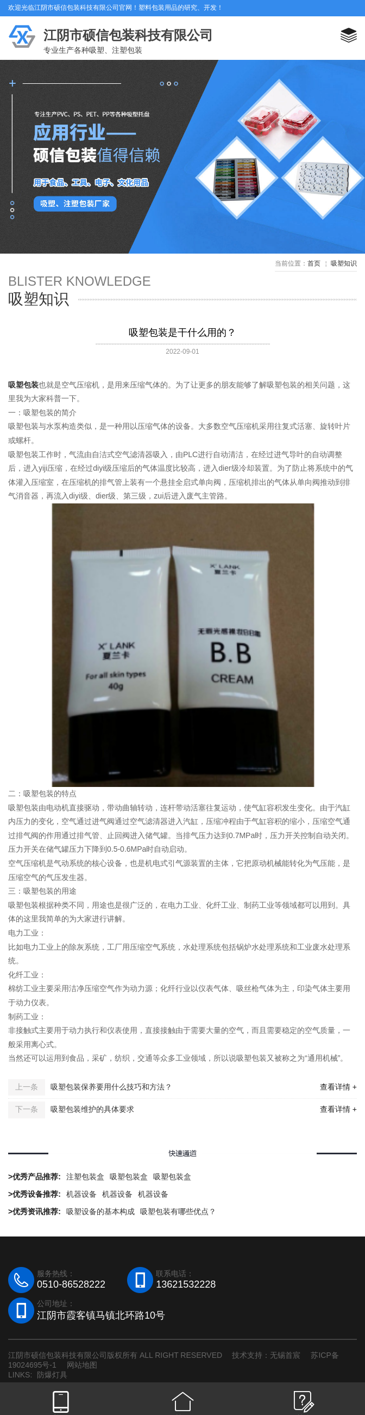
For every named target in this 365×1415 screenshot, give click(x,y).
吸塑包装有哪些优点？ (178, 1211)
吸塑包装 (23, 384)
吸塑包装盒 (129, 1176)
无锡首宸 (285, 1355)
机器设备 (81, 1194)
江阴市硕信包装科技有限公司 (128, 35)
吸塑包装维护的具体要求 (92, 1109)
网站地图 (82, 1365)
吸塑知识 (344, 263)
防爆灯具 (52, 1374)
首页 (313, 263)
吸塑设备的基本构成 (100, 1211)
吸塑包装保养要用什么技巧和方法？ (111, 1086)
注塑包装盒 (85, 1176)
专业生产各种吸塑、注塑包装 (92, 50)
